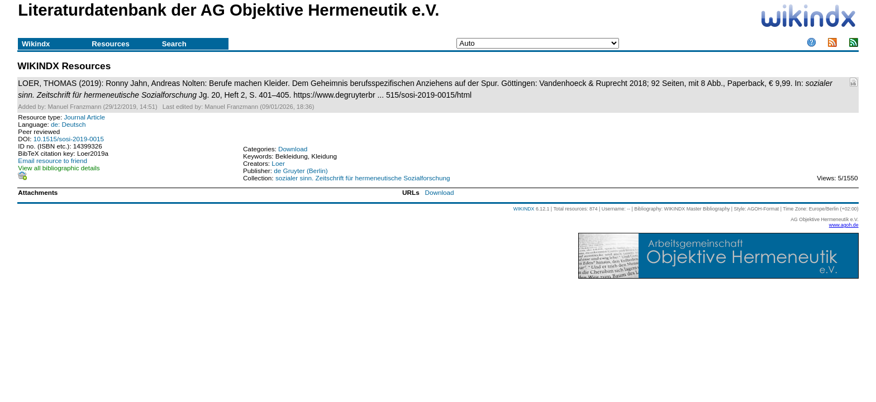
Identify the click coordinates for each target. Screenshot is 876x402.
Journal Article (84, 117)
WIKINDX (524, 209)
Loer (278, 163)
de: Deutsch (68, 124)
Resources (110, 44)
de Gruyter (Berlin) (300, 170)
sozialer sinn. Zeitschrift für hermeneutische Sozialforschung (362, 177)
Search (174, 44)
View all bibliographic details (58, 167)
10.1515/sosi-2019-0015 (69, 138)
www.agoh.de (844, 225)
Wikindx (36, 44)
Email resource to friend (52, 160)
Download (292, 148)
